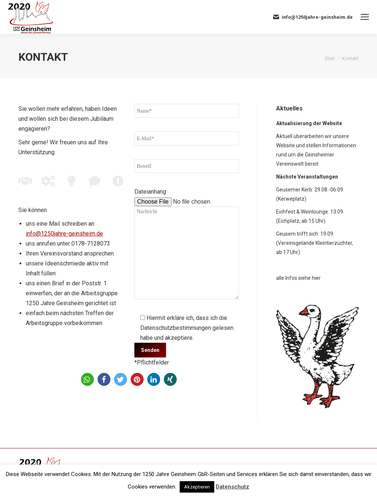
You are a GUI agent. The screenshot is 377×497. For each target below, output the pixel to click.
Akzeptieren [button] (197, 487)
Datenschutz (232, 486)
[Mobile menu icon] (365, 17)
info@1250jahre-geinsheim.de (64, 233)
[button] (87, 379)
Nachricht (186, 253)
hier (316, 278)
